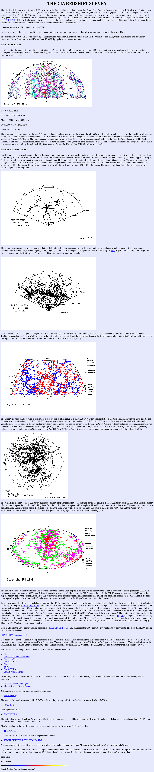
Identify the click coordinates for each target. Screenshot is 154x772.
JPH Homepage (10, 695)
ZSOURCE (9, 705)
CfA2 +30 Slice (10, 659)
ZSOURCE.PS (10, 714)
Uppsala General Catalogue (16, 684)
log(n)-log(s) (26, 605)
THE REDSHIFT (13, 20)
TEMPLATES (10, 731)
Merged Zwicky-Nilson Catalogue (19, 686)
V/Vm (36, 605)
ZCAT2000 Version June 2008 (14, 635)
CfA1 (6, 654)
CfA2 (6, 664)
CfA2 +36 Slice (10, 662)
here (113, 250)
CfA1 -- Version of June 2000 (16, 656)
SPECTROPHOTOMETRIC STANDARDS (23, 740)
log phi (120, 615)
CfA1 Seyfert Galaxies (14, 672)
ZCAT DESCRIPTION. (59, 628)
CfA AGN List (10, 669)
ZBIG (6, 667)
